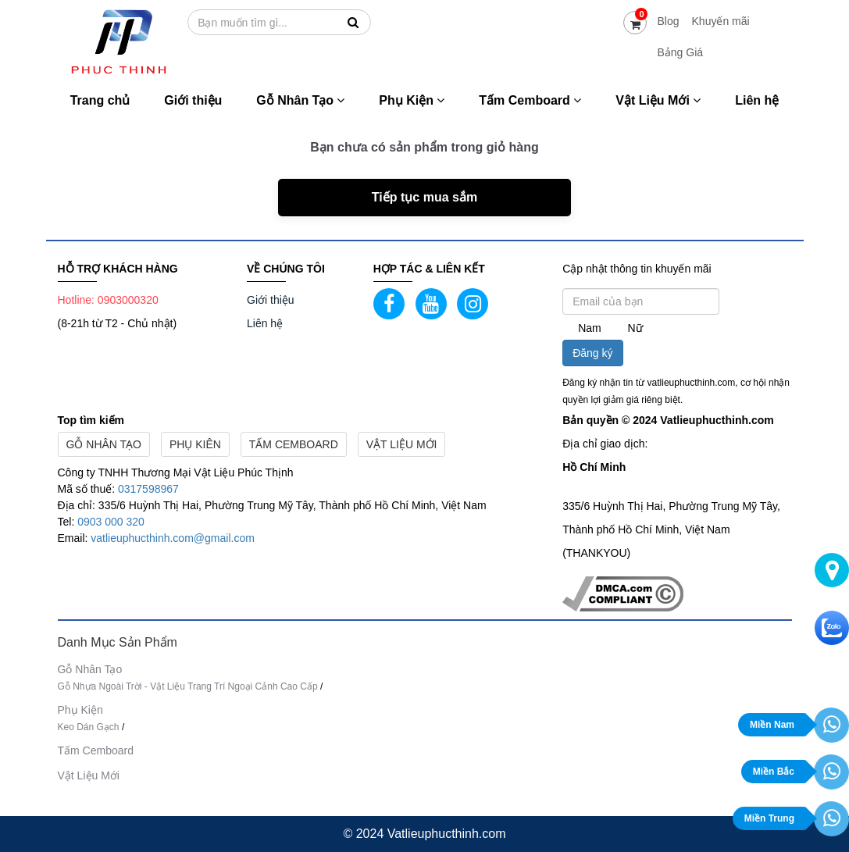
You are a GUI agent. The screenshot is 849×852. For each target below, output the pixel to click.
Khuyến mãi (721, 21)
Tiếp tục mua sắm (424, 197)
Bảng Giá (680, 52)
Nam (589, 328)
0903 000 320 (110, 521)
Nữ (635, 328)
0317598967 (148, 489)
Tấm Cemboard (293, 444)
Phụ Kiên (195, 444)
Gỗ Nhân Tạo (300, 100)
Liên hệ (757, 100)
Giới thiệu (193, 100)
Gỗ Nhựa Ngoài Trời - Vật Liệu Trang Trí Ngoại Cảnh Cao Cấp (188, 686)
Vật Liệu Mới (658, 100)
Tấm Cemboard (530, 100)
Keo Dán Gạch (89, 727)
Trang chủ (100, 100)
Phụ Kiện (411, 100)
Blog (668, 21)
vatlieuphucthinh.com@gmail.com (173, 538)
